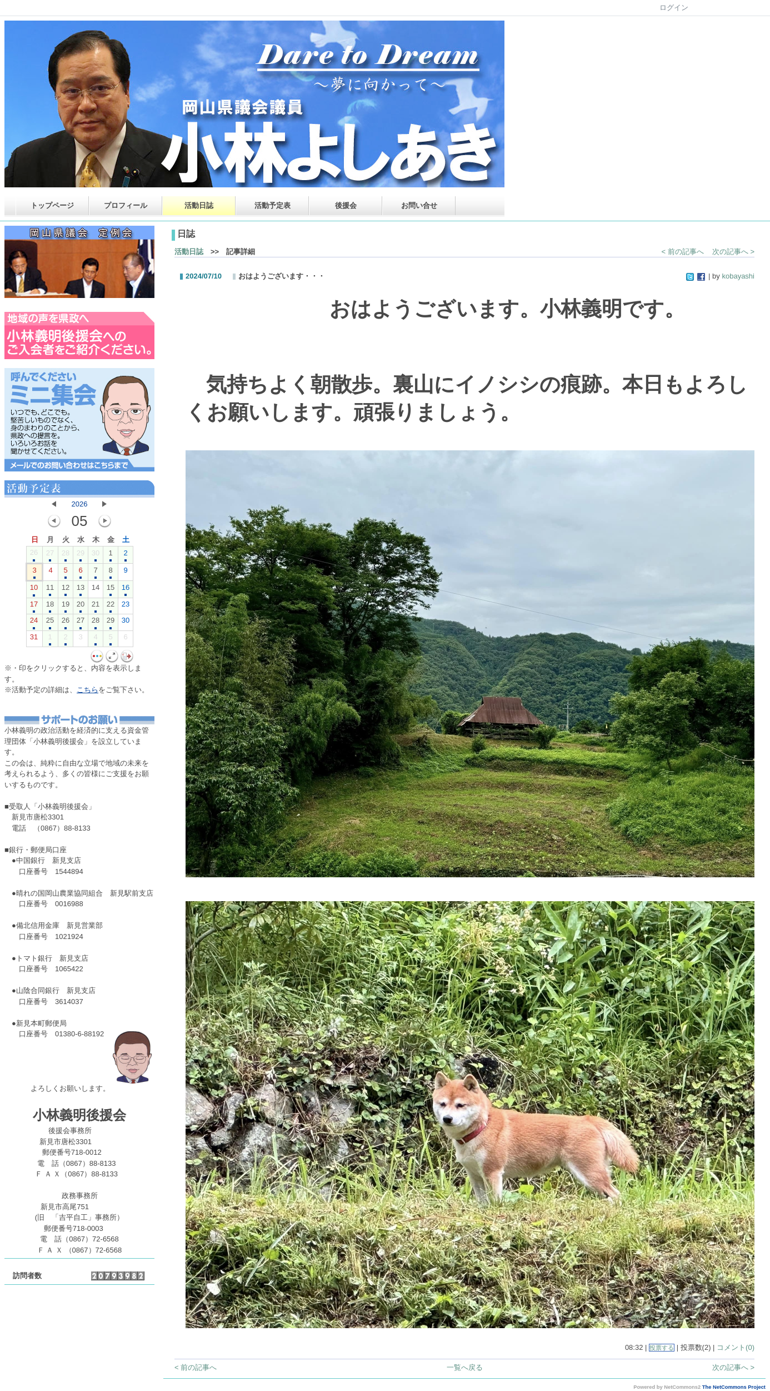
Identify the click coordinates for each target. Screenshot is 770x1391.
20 (80, 606)
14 (95, 590)
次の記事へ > (733, 251)
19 (65, 606)
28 (65, 555)
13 (80, 590)
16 (125, 590)
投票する (661, 1347)
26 (34, 555)
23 (125, 606)
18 (50, 606)
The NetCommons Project (734, 1387)
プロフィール (125, 205)
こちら (87, 689)
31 (34, 639)
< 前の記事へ (683, 251)
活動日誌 (198, 205)
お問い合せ (419, 205)
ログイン (673, 7)
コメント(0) (735, 1347)
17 (34, 606)
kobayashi (738, 276)
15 (110, 590)
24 (34, 622)
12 (65, 590)
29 (80, 555)
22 (110, 606)
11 (50, 590)
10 (34, 590)
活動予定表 (272, 205)
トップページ (52, 205)
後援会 (346, 205)
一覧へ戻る (465, 1367)
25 (50, 622)
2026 (80, 504)
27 (50, 555)
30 (95, 555)
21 (95, 606)
